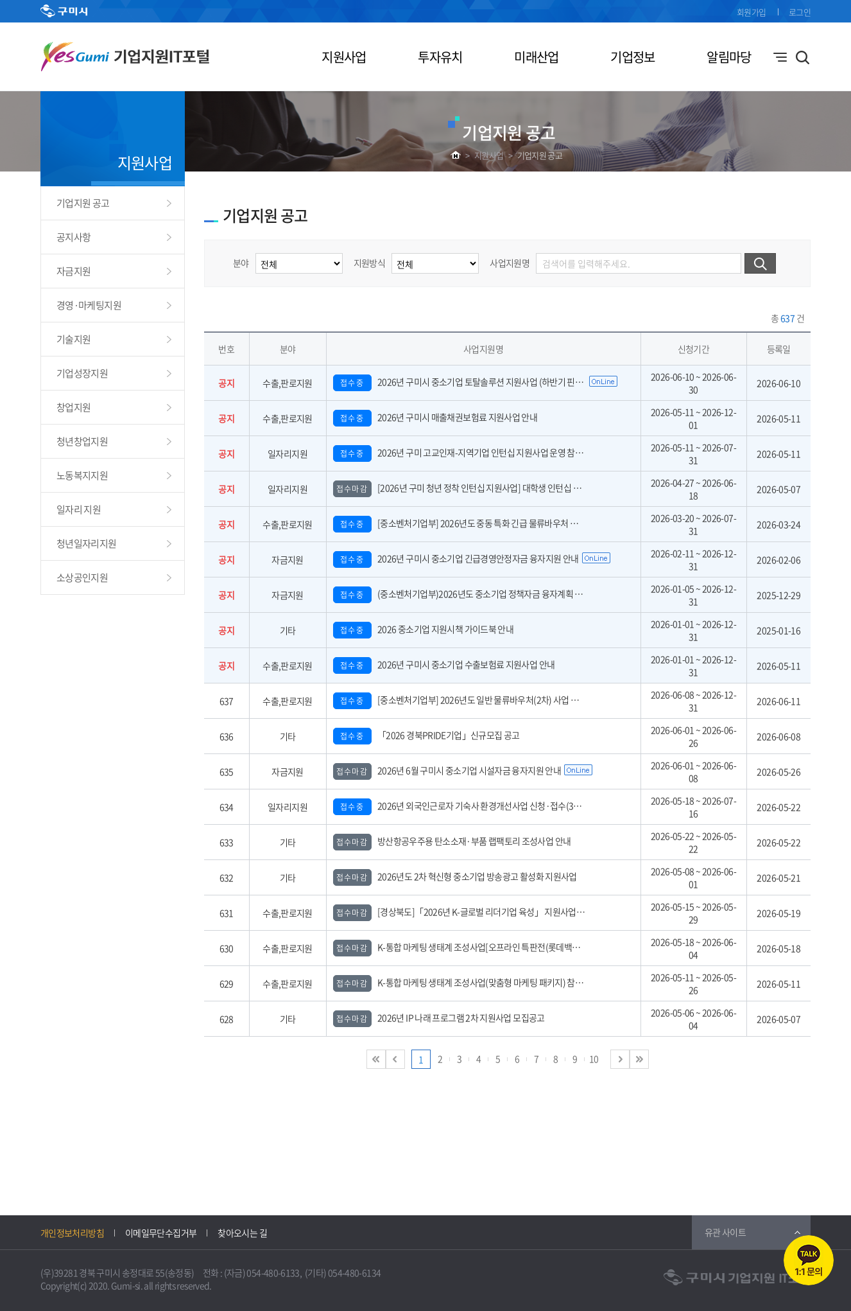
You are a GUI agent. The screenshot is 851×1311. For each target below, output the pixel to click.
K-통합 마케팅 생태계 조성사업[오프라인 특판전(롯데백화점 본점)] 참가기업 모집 (497, 946)
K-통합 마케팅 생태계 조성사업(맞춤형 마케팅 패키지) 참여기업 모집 (475, 982)
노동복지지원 (82, 475)
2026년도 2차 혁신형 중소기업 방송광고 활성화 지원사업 (455, 876)
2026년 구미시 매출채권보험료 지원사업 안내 (435, 416)
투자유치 (440, 57)
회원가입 (751, 12)
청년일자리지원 (86, 543)
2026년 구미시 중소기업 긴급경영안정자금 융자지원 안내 (456, 558)
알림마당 (729, 57)
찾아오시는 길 (242, 1232)
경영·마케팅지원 (88, 305)
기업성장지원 (82, 373)
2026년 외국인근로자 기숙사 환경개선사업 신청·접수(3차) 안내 (467, 805)
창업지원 (73, 407)
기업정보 (632, 57)
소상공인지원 (82, 577)
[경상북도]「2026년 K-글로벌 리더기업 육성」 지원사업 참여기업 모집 (480, 911)
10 (594, 1058)
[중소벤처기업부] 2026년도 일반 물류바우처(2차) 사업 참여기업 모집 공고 (485, 699)
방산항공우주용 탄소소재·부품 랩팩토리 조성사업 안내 (452, 840)
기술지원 (73, 339)
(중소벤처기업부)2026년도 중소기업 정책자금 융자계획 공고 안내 (470, 593)
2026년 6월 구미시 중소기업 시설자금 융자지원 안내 (447, 770)
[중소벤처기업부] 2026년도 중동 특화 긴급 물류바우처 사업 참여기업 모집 (485, 522)
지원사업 (344, 57)
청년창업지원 (82, 441)
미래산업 (536, 57)
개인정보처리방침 (72, 1232)
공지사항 (73, 237)
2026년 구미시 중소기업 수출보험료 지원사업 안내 (444, 664)
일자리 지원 (78, 509)
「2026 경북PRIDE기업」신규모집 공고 (426, 734)
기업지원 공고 (540, 155)
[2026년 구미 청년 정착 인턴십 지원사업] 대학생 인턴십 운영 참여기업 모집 (486, 487)
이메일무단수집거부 (160, 1232)
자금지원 (73, 271)
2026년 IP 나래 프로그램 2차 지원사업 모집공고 (439, 1017)
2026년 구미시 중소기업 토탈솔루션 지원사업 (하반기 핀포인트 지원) (476, 381)
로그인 (800, 12)
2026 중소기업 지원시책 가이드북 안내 (423, 628)
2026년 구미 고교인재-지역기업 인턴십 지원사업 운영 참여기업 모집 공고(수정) (494, 452)
